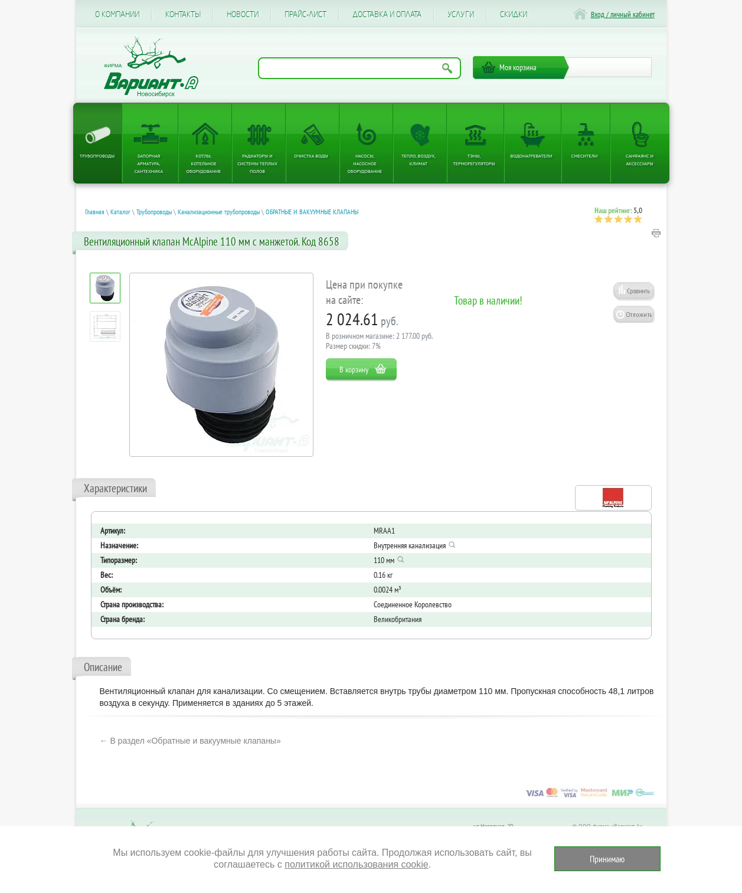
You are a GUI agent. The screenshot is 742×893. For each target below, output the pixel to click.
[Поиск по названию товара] (359, 68)
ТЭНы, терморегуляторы (474, 159)
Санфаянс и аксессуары (639, 159)
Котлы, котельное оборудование (204, 163)
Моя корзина (518, 67)
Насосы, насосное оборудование (365, 163)
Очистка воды (311, 156)
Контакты (183, 15)
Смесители (584, 156)
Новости (243, 15)
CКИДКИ (513, 15)
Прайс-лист (305, 15)
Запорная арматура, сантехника (149, 163)
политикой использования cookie (356, 864)
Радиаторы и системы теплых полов (257, 163)
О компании (117, 15)
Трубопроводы (97, 156)
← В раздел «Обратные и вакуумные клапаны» (190, 740)
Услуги (460, 15)
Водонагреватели (532, 156)
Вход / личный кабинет (623, 14)
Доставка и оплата (386, 15)
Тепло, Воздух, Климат (418, 159)
